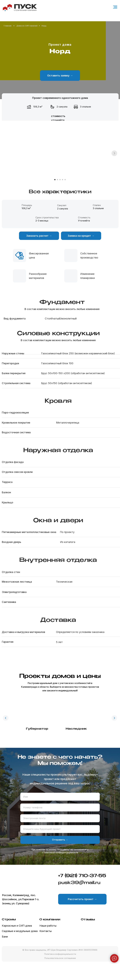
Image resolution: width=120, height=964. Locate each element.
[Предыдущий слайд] (6, 718)
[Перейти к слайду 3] (60, 179)
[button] (60, 75)
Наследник (76, 728)
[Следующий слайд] (114, 153)
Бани (5, 936)
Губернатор (37, 728)
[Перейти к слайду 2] (57, 179)
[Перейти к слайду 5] (65, 179)
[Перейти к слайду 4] (62, 179)
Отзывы (88, 919)
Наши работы (47, 925)
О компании (49, 919)
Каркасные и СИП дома (17, 925)
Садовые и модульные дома (20, 931)
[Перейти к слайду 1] (54, 179)
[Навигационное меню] (115, 7)
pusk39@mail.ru (79, 883)
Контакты (45, 931)
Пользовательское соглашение (60, 958)
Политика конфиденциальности (60, 954)
